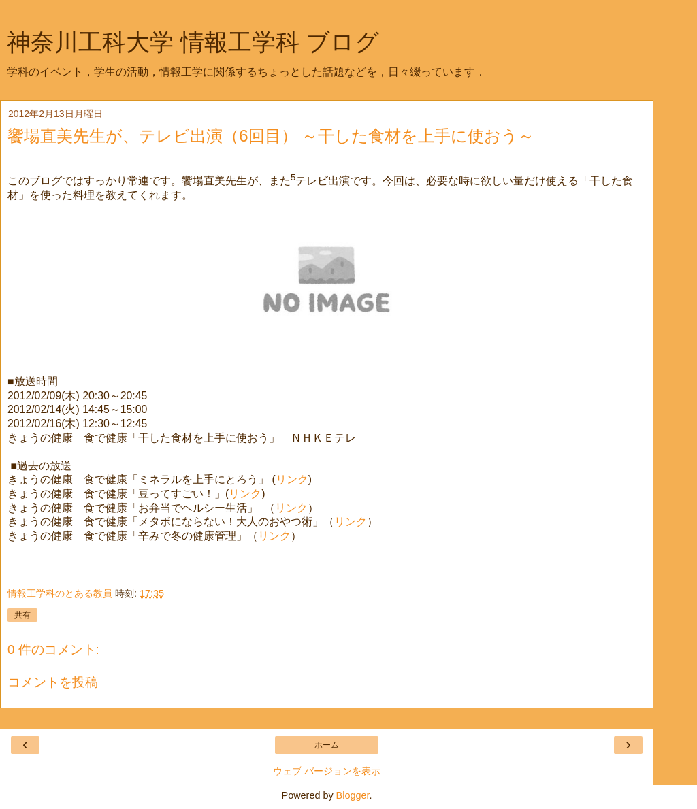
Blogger (353, 795)
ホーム (326, 745)
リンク (292, 479)
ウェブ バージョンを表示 (326, 770)
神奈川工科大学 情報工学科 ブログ (193, 42)
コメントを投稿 (52, 682)
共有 (22, 615)
